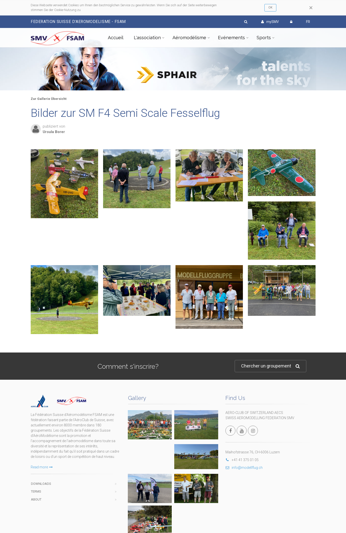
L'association (147, 37)
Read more (42, 467)
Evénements (231, 37)
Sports (264, 37)
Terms (36, 491)
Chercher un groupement (270, 366)
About (36, 499)
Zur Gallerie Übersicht (48, 99)
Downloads (41, 484)
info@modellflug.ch (244, 468)
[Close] (311, 7)
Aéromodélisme (189, 37)
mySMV (270, 22)
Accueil (115, 37)
